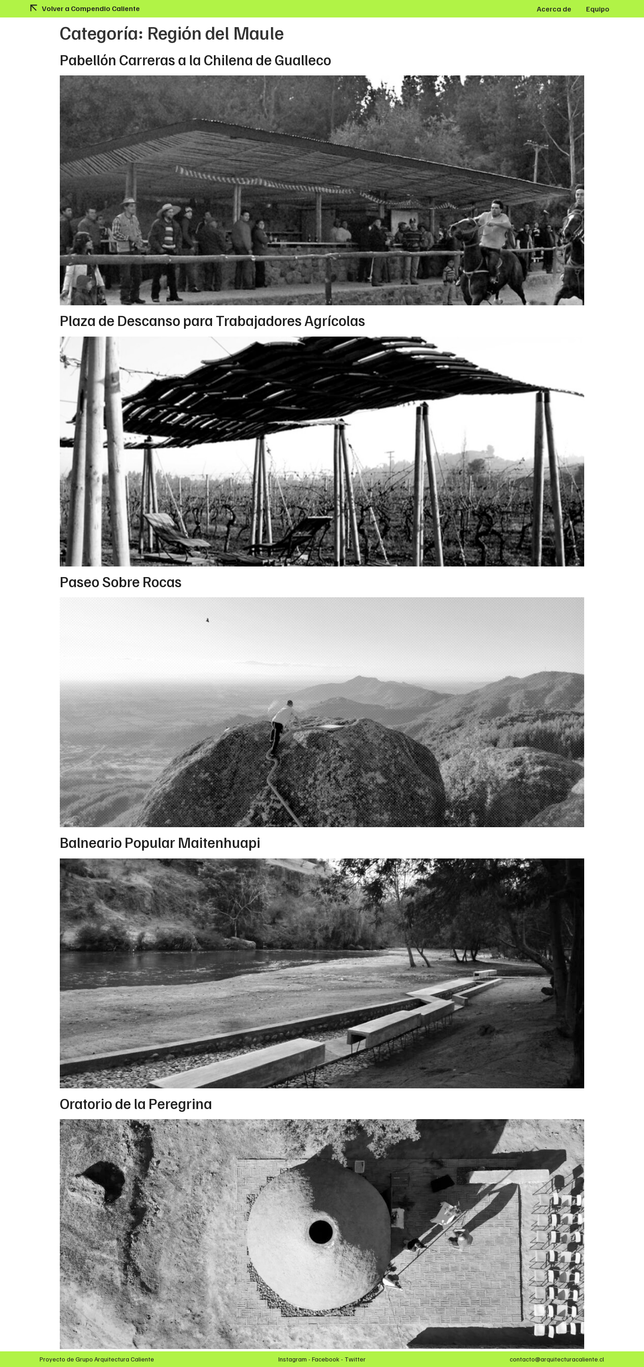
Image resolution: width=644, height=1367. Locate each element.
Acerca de (554, 8)
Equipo (597, 8)
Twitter (355, 1359)
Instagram (292, 1359)
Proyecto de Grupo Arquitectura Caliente (97, 1359)
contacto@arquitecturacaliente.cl (557, 1359)
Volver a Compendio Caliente (91, 8)
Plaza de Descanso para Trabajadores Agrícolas (212, 320)
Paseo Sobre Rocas (121, 581)
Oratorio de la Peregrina (136, 1103)
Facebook (325, 1359)
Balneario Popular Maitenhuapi (160, 842)
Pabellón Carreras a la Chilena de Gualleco (195, 59)
